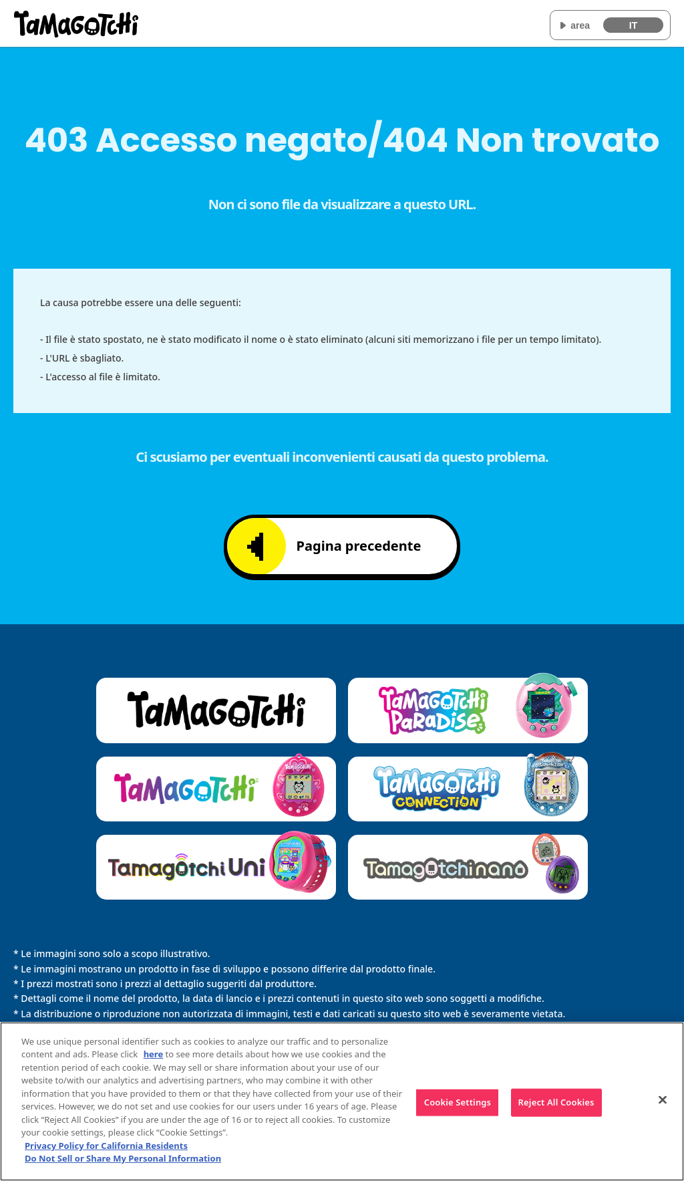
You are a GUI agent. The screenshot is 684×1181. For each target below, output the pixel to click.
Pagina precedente (334, 547)
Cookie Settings (457, 1102)
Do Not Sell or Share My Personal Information (123, 1158)
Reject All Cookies (556, 1102)
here (154, 1054)
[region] (342, 1101)
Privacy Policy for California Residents (106, 1146)
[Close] (662, 1099)
